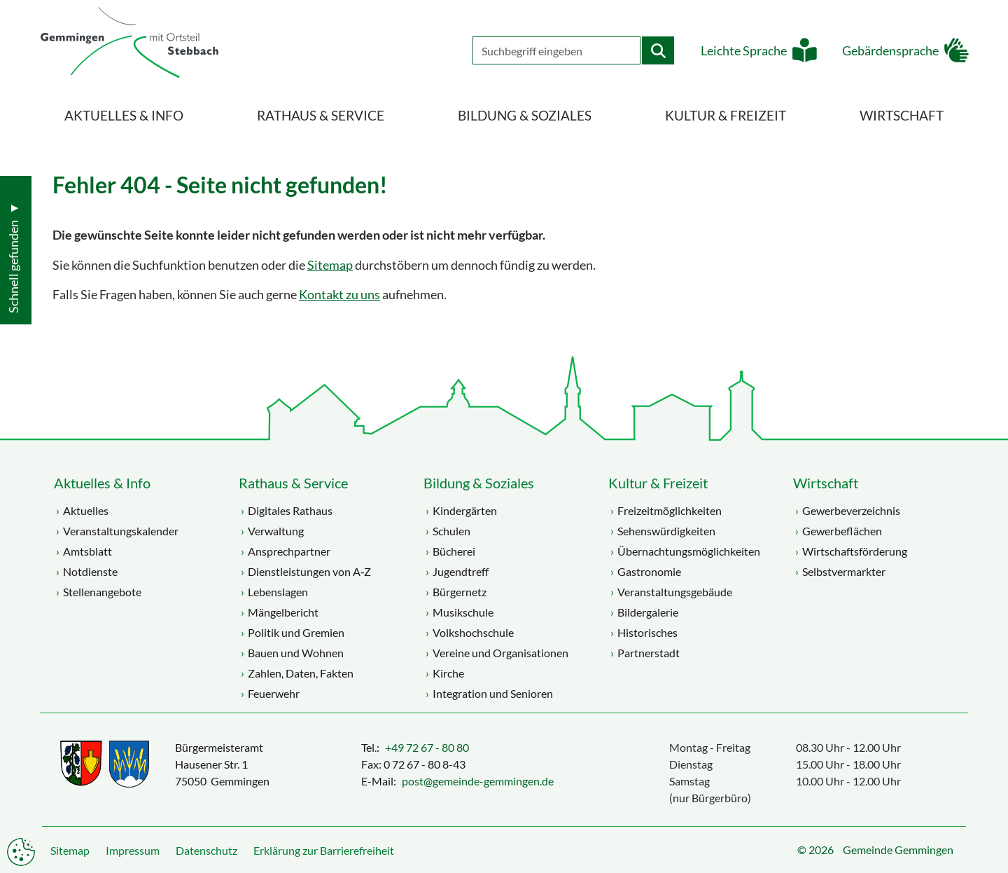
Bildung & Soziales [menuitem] (525, 115)
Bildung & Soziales (479, 482)
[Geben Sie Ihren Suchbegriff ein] (552, 56)
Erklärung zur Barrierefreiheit (323, 850)
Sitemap (330, 265)
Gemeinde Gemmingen (898, 849)
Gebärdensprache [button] (886, 56)
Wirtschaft (825, 482)
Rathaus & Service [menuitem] (320, 115)
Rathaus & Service (293, 482)
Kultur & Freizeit (658, 482)
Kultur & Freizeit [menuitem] (725, 115)
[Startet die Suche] (654, 56)
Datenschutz (206, 850)
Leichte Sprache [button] (739, 56)
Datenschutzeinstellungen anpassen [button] (21, 852)
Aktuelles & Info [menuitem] (123, 115)
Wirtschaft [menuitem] (902, 115)
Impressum (133, 850)
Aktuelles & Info (102, 482)
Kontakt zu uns (339, 294)
